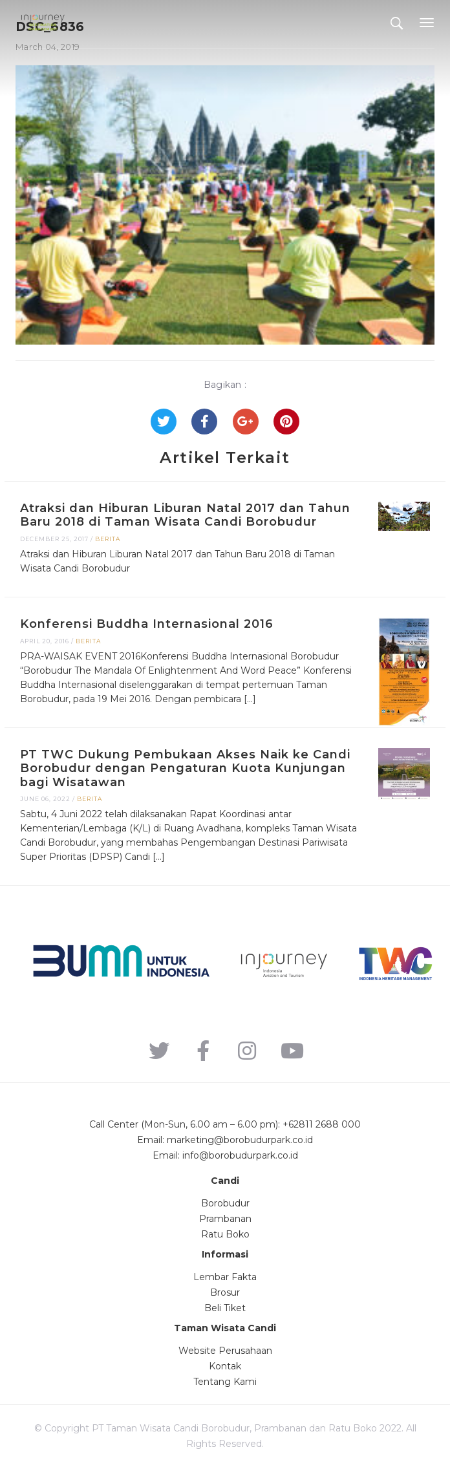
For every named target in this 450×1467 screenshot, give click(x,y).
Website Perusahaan (225, 1350)
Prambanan (225, 1219)
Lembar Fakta (225, 1277)
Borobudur (225, 1203)
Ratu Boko (225, 1234)
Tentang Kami (225, 1381)
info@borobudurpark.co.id (240, 1155)
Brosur (225, 1292)
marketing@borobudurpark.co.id (240, 1140)
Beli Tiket (225, 1308)
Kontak (225, 1366)
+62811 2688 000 (322, 1124)
